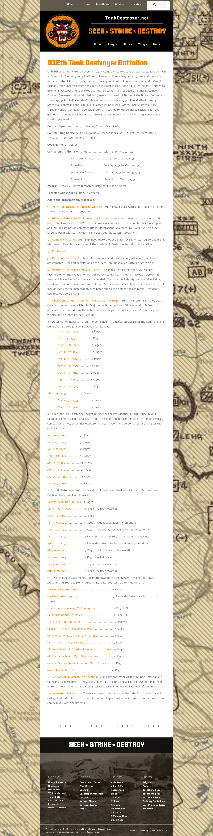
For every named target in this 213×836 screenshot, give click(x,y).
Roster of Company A (65, 258)
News (87, 4)
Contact (120, 4)
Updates (136, 4)
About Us (72, 4)
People (112, 44)
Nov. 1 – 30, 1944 (68, 366)
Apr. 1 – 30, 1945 (68, 400)
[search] (154, 5)
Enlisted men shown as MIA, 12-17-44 (71, 608)
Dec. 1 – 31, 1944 (68, 373)
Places (127, 44)
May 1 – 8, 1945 (67, 407)
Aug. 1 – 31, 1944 (68, 345)
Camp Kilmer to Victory (67, 240)
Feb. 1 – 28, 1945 (68, 386)
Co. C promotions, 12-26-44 (64, 615)
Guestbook (102, 4)
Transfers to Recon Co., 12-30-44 (68, 622)
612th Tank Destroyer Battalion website (77, 207)
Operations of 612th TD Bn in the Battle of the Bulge (85, 301)
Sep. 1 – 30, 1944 (68, 352)
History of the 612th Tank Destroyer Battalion (81, 218)
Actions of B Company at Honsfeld (75, 677)
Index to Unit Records (66, 693)
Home (98, 44)
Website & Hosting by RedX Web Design (149, 830)
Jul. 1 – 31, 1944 (67, 338)
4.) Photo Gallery (58, 251)
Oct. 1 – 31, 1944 (68, 359)
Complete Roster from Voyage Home (75, 270)
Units (156, 44)
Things (142, 44)
